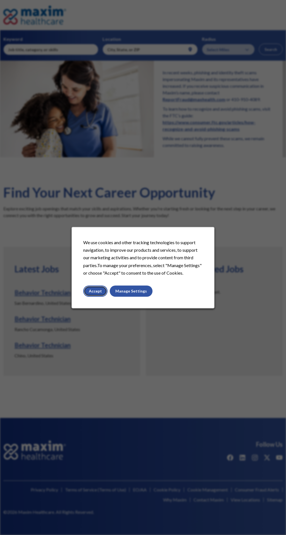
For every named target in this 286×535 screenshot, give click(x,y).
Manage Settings (131, 292)
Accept (96, 292)
